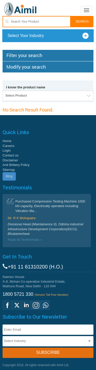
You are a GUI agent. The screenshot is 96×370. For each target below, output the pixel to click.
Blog (9, 176)
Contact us (10, 155)
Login (7, 150)
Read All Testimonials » (25, 240)
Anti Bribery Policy (16, 165)
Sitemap (9, 170)
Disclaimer (10, 160)
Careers (8, 146)
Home (7, 141)
